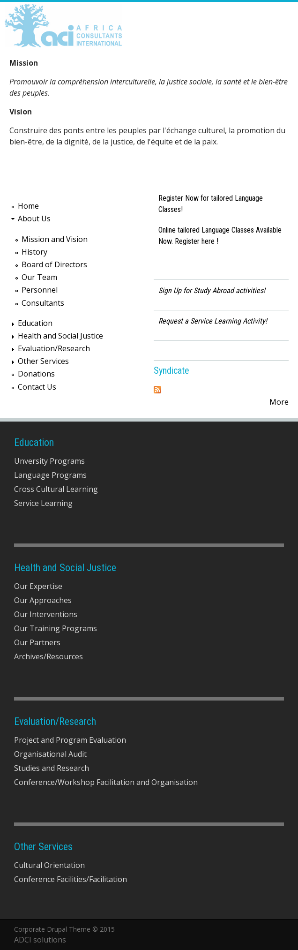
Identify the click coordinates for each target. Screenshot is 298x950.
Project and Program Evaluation (70, 740)
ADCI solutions (40, 940)
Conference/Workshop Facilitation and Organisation (106, 782)
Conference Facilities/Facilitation (70, 879)
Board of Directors (54, 264)
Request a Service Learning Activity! (212, 321)
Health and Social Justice (60, 336)
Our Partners (37, 642)
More (279, 402)
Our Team (39, 277)
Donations (36, 374)
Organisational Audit (50, 754)
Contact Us (37, 387)
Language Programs (50, 475)
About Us (34, 218)
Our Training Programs (55, 628)
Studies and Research (51, 768)
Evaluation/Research (54, 348)
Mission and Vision (55, 239)
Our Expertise (38, 586)
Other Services (43, 361)
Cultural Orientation (49, 865)
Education (35, 323)
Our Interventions (45, 614)
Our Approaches (43, 600)
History (34, 252)
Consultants (43, 303)
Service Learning (43, 503)
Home (28, 206)
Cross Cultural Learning (56, 489)
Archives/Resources (48, 656)
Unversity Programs (49, 461)
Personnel (40, 290)
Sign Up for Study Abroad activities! (211, 290)
